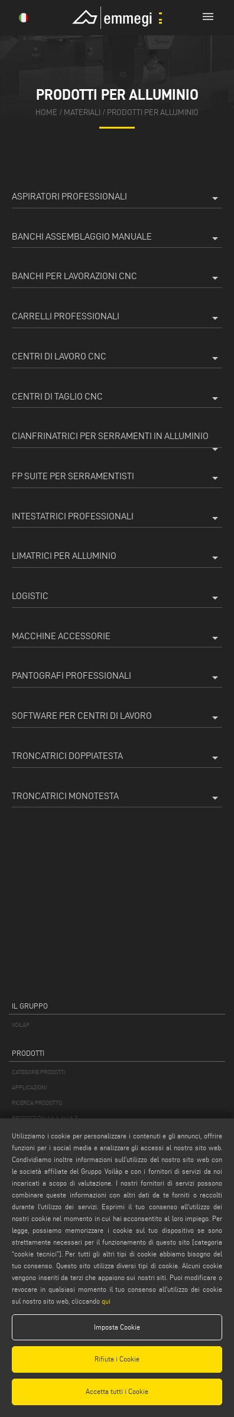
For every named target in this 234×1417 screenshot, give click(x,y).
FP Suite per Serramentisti (117, 478)
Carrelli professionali (117, 318)
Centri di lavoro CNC (117, 358)
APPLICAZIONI (29, 1087)
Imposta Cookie (117, 1327)
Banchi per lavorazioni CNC (117, 278)
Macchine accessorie (117, 638)
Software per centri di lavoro (117, 718)
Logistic (117, 598)
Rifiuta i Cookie (117, 1359)
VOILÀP (21, 1025)
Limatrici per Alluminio (117, 558)
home (46, 112)
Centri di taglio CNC (117, 398)
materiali (82, 112)
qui (106, 1301)
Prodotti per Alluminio (153, 112)
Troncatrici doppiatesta (117, 758)
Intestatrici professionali (117, 518)
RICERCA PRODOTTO (37, 1102)
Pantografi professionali (117, 677)
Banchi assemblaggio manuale (117, 238)
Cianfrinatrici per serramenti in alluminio (117, 439)
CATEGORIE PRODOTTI (38, 1072)
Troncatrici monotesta (117, 798)
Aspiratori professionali (117, 198)
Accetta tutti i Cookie (117, 1391)
